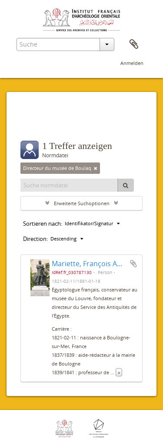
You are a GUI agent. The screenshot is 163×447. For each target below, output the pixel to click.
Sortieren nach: (42, 223)
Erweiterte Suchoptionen (82, 203)
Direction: (35, 239)
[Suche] (125, 185)
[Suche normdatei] (69, 185)
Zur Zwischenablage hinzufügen (133, 263)
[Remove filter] (95, 168)
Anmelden (131, 63)
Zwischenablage (134, 44)
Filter (37, 123)
